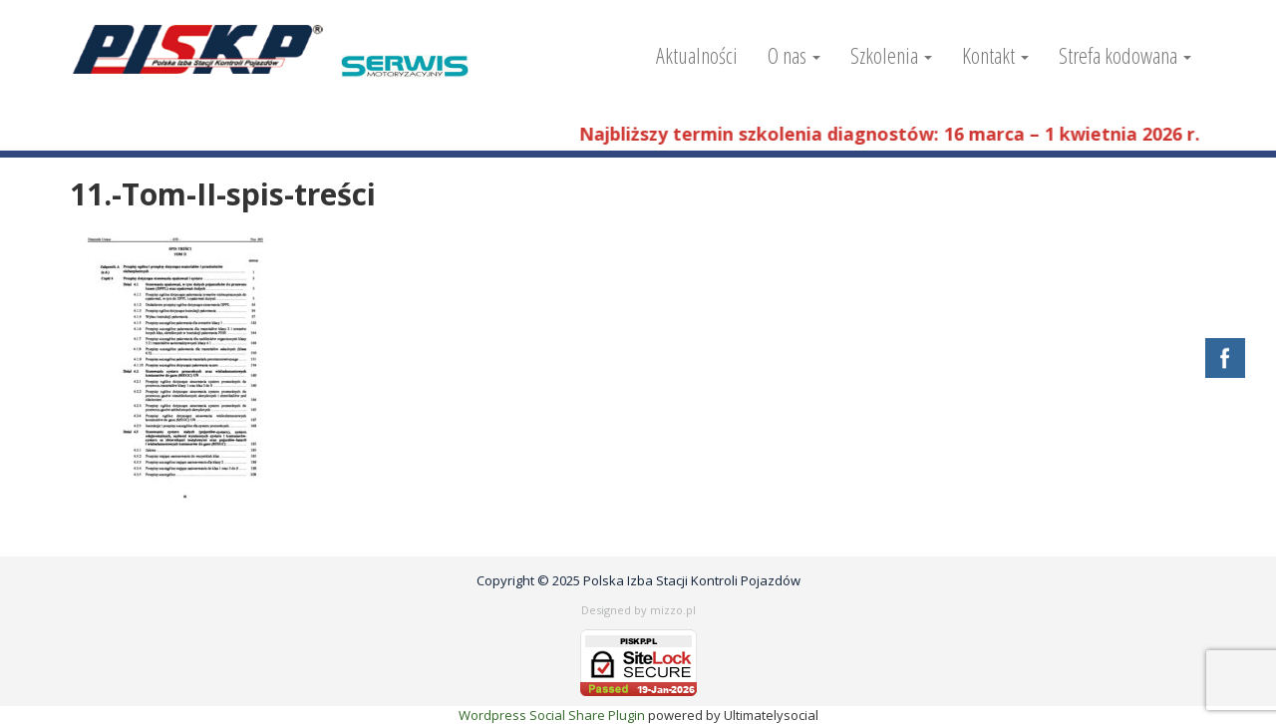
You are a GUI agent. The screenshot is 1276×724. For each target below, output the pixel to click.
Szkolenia (891, 55)
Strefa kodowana (1125, 55)
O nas (794, 55)
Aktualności (697, 55)
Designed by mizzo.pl (638, 609)
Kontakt (995, 55)
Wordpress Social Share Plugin (553, 715)
